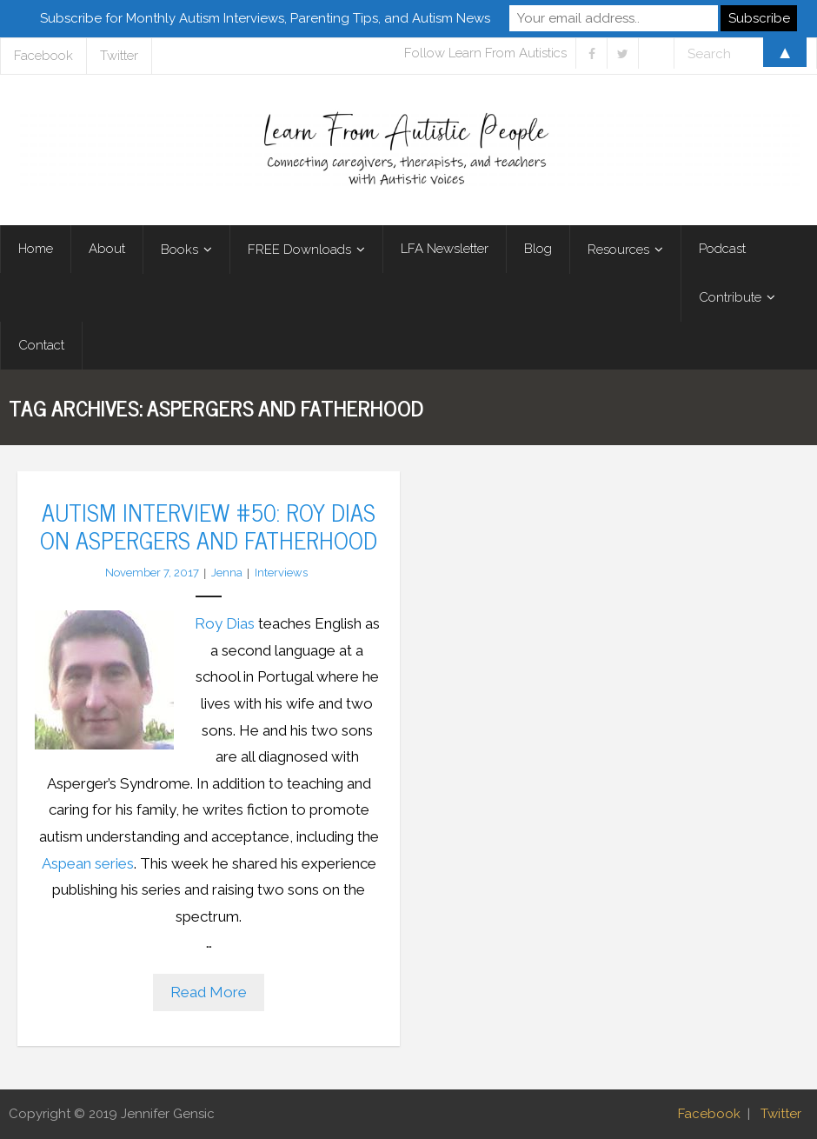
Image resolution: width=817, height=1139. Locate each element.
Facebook (709, 1114)
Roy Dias (225, 623)
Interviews (281, 572)
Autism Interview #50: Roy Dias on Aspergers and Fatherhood (208, 525)
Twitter (781, 1114)
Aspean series (88, 863)
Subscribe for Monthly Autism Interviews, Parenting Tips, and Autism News (265, 18)
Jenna (226, 572)
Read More (208, 992)
